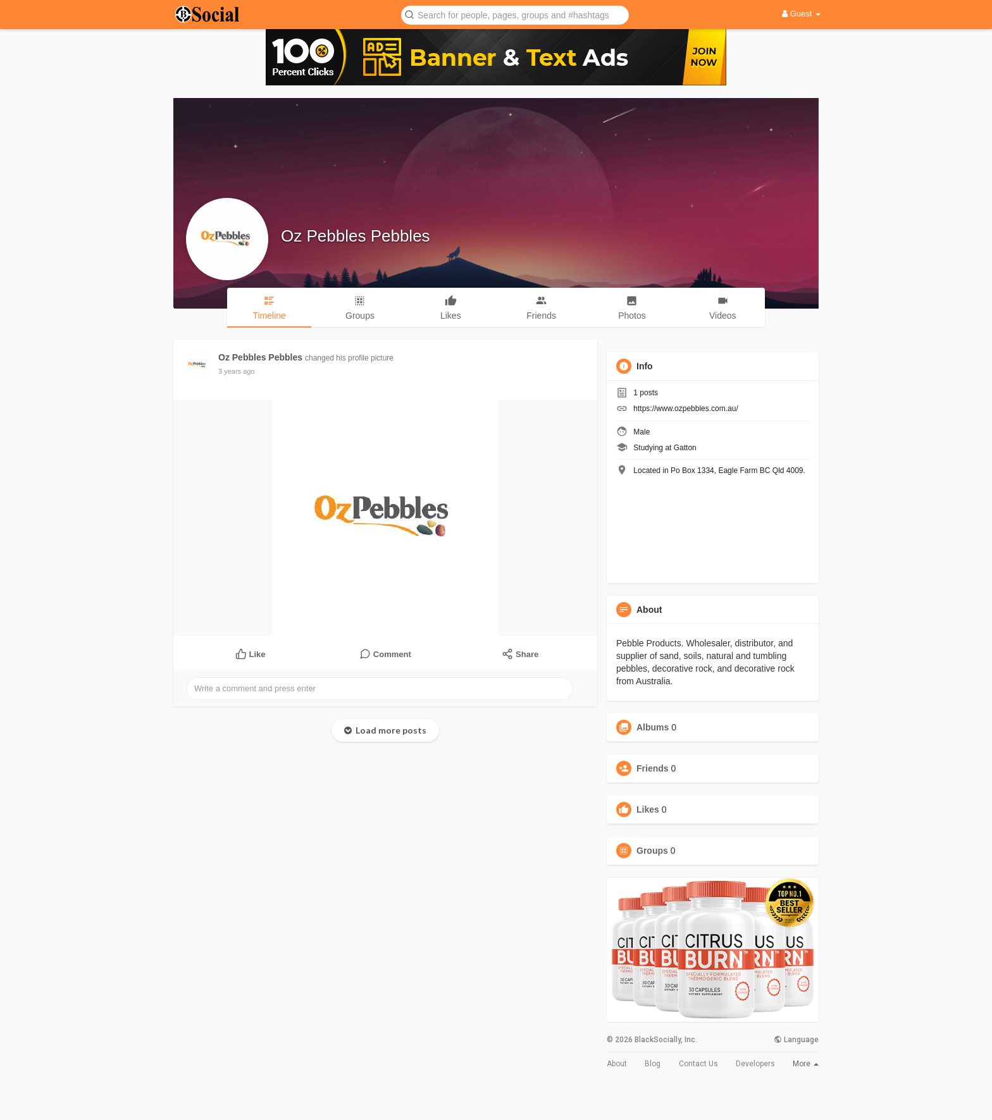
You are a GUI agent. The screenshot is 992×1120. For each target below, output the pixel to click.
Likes (647, 809)
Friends (652, 768)
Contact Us (698, 1064)
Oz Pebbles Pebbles (355, 235)
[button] (515, 14)
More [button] (806, 1063)
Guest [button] (801, 13)
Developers (755, 1064)
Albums (652, 727)
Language (796, 1039)
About (617, 1064)
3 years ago (236, 371)
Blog (652, 1064)
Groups (652, 851)
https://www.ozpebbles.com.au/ (685, 408)
